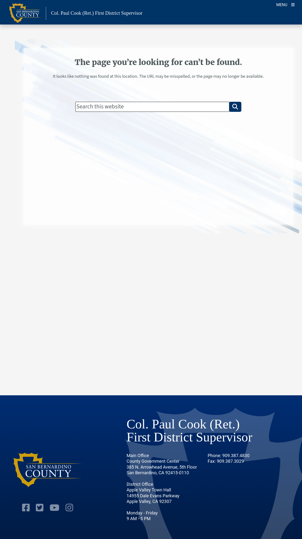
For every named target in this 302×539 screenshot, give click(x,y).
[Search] (152, 107)
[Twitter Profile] (39, 508)
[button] (235, 107)
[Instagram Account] (69, 508)
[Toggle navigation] (285, 4)
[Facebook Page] (26, 508)
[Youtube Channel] (54, 508)
